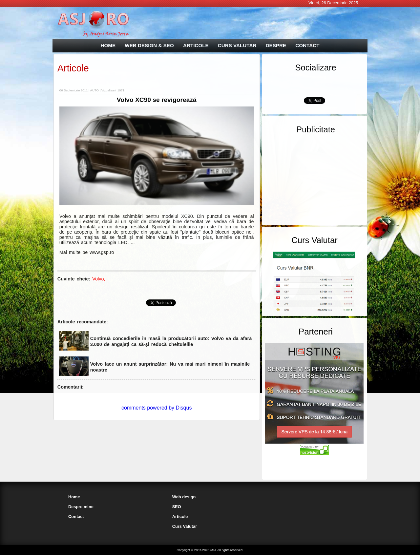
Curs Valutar (184, 526)
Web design (184, 496)
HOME (108, 45)
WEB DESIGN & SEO (149, 45)
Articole (73, 68)
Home (74, 496)
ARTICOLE (196, 45)
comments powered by (156, 408)
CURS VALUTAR (237, 45)
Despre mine (81, 506)
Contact (76, 516)
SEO (176, 506)
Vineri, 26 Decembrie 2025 (333, 2)
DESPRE (276, 45)
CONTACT (307, 45)
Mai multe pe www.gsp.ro (86, 252)
